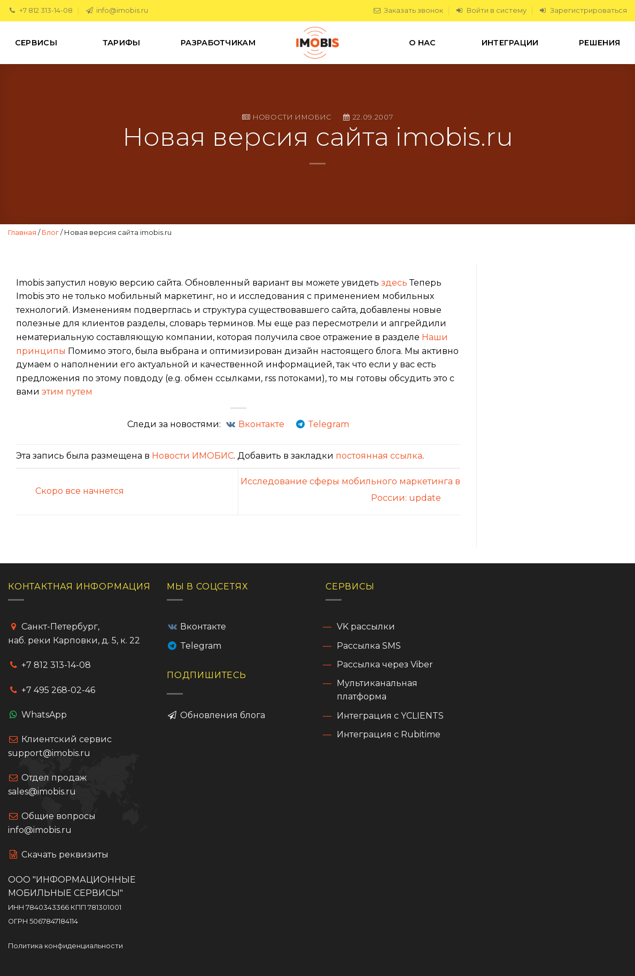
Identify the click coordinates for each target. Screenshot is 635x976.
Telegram (200, 646)
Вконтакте (203, 626)
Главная (22, 232)
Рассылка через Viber (385, 664)
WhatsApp (44, 715)
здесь (394, 283)
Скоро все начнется (70, 491)
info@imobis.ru (116, 10)
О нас (425, 42)
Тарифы (122, 43)
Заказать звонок (408, 10)
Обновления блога (221, 715)
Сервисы (38, 42)
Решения (599, 43)
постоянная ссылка (379, 456)
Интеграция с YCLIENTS (390, 716)
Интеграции (510, 43)
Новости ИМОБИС (292, 117)
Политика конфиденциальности (65, 946)
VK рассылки (366, 626)
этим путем (67, 392)
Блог (50, 232)
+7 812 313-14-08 (40, 10)
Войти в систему (490, 10)
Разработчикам (220, 42)
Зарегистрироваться (583, 10)
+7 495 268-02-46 (58, 690)
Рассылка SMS (369, 646)
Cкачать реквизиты (58, 854)
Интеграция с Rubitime (388, 734)
